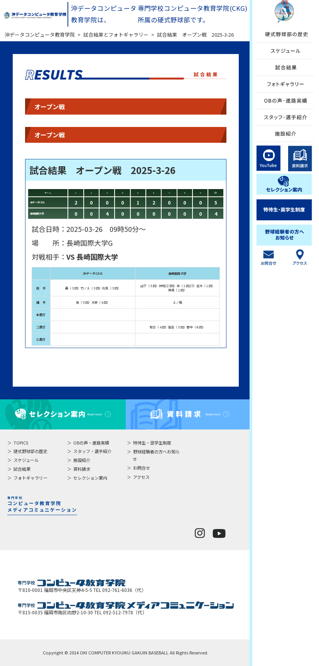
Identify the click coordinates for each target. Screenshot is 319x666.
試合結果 (22, 469)
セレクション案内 (90, 478)
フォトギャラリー (30, 478)
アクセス (141, 477)
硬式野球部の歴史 (30, 451)
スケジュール (26, 460)
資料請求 (81, 469)
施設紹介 (81, 460)
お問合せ (141, 468)
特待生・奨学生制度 (152, 442)
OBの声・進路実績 (91, 442)
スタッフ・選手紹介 (92, 451)
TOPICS (21, 442)
